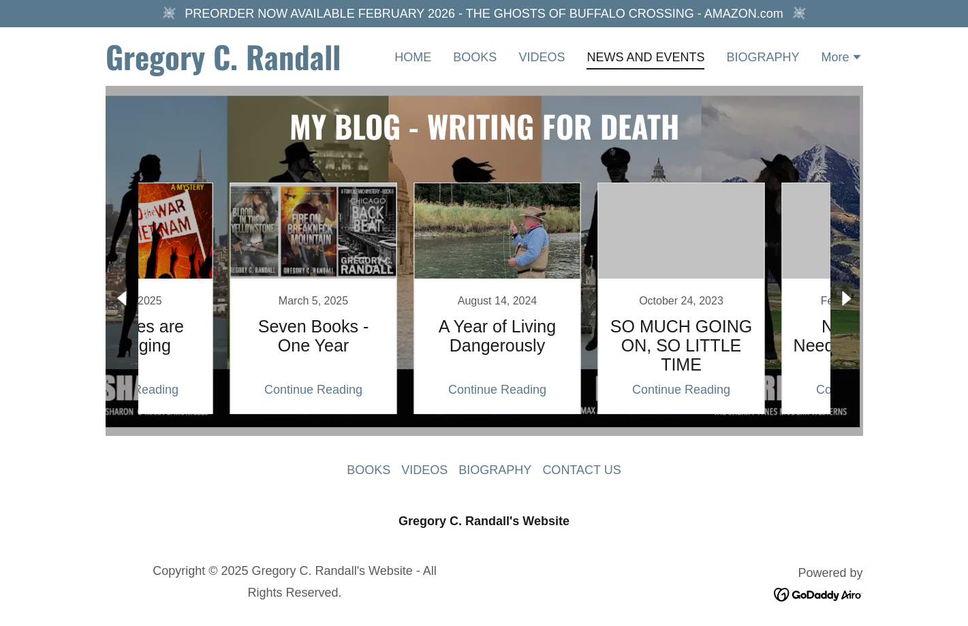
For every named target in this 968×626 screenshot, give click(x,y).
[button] (841, 58)
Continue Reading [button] (208, 389)
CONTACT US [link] (581, 470)
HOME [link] (412, 57)
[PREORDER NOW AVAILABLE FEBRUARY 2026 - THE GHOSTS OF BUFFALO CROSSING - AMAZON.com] (484, 14)
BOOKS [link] (475, 57)
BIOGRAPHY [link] (762, 57)
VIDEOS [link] (541, 57)
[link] (238, 66)
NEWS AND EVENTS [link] (645, 57)
